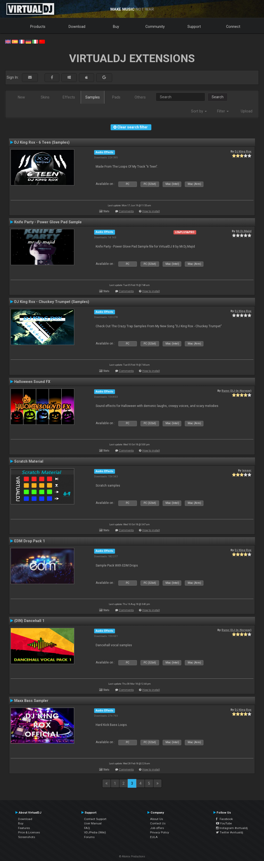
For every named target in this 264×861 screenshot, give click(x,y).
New (21, 97)
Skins (45, 97)
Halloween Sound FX (32, 382)
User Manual (93, 823)
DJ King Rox (243, 151)
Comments (126, 211)
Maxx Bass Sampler (31, 701)
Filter (223, 111)
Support (194, 26)
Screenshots (26, 837)
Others (140, 97)
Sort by (199, 111)
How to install (151, 211)
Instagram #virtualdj (232, 828)
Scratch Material (28, 461)
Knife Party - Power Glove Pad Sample (48, 222)
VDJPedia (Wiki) (95, 832)
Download (77, 26)
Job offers (157, 828)
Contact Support (95, 819)
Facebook (224, 819)
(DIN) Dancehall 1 (29, 621)
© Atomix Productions (132, 856)
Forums (89, 837)
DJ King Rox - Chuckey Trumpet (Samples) (51, 302)
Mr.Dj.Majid (243, 231)
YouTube (224, 823)
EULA (154, 837)
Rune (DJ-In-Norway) (236, 390)
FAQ (87, 828)
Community (155, 26)
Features (24, 828)
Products (37, 26)
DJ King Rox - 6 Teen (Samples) (42, 142)
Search (218, 97)
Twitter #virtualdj (229, 832)
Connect (233, 26)
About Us (156, 819)
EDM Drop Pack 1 (29, 541)
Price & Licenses (29, 832)
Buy (116, 26)
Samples (92, 97)
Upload (246, 111)
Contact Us (158, 823)
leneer (246, 470)
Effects (69, 97)
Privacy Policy (159, 832)
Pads (116, 97)
